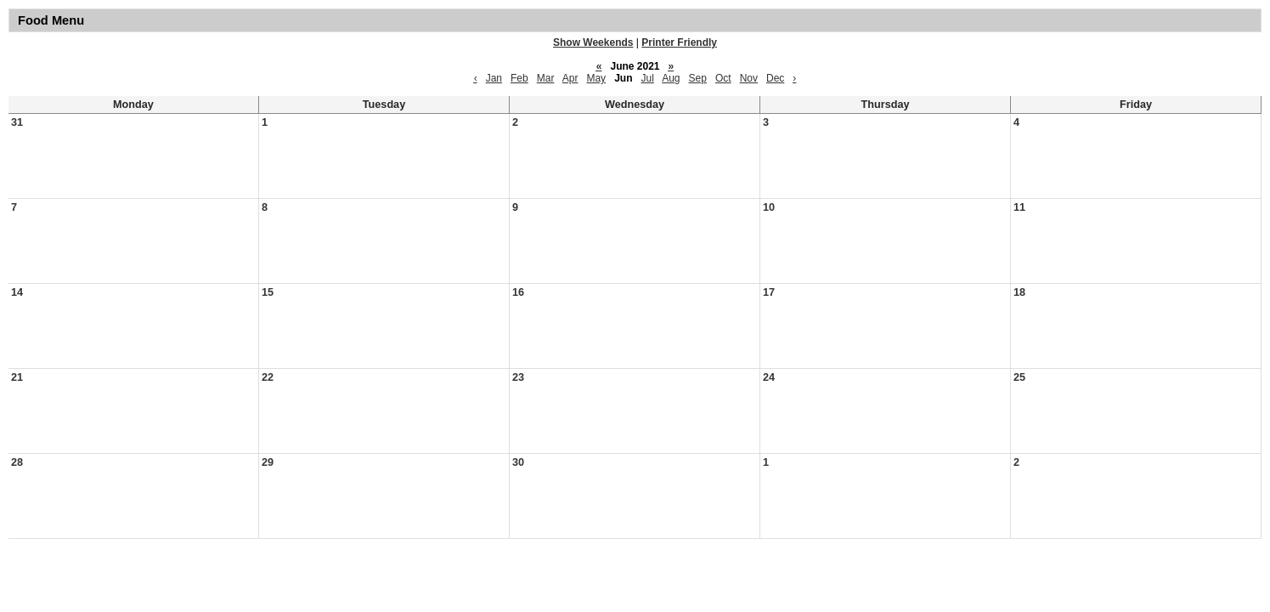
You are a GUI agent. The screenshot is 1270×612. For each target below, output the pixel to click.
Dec (775, 78)
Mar (546, 78)
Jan (494, 78)
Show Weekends (593, 42)
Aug (671, 78)
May (596, 78)
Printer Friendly (679, 42)
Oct (723, 78)
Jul (647, 78)
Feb (519, 78)
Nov (749, 78)
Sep (698, 78)
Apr (570, 78)
